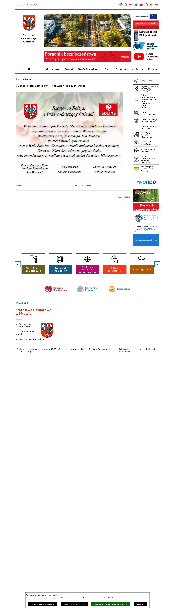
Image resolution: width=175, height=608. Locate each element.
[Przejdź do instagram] (146, 4)
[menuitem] (53, 69)
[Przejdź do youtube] (141, 4)
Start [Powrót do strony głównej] (18, 79)
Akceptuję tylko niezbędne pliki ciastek (111, 604)
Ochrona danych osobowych (42, 604)
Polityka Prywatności (99, 349)
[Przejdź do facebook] (136, 4)
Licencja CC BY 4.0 (51, 349)
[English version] (121, 4)
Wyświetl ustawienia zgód (74, 604)
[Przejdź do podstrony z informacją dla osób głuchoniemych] (156, 4)
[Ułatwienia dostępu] (151, 4)
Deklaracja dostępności (124, 350)
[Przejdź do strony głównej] (28, 69)
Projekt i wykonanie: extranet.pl (27, 350)
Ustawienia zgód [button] (148, 349)
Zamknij (140, 604)
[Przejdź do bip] (131, 4)
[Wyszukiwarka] (126, 4)
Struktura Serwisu (75, 349)
